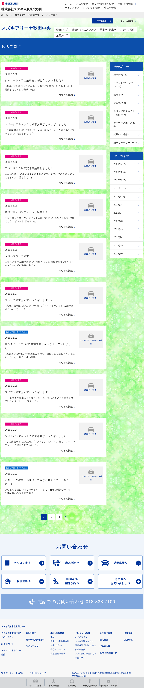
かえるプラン (81, 582)
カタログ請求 (106, 578)
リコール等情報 (18, 654)
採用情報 (128, 585)
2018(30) (119, 253)
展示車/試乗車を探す (103, 4)
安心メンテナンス (58, 594)
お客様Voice (7, 589)
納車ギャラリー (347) (125, 142)
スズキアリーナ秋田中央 (27, 15)
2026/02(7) (120, 180)
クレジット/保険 (91, 7)
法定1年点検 (56, 590)
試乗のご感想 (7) (123, 134)
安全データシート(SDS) (12, 618)
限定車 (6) (119, 94)
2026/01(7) (120, 188)
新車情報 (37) (121, 74)
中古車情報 (110, 7)
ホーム (68, 4)
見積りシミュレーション (57, 638)
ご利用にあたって (38, 618)
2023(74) (119, 213)
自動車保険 (80, 594)
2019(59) (119, 245)
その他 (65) (120, 102)
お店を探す (82, 4)
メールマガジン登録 (96, 638)
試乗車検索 (105, 591)
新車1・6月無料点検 (59, 586)
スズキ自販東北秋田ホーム (13, 571)
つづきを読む (66, 89)
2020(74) (119, 237)
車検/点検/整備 (125, 4)
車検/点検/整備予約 (108, 598)
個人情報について (9, 623)
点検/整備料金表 (57, 598)
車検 (52, 582)
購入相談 (104, 585)
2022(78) (119, 221)
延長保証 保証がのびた (85, 590)
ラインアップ (72, 7)
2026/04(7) (120, 164)
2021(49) (119, 229)
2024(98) (119, 204)
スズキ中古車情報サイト (57, 654)
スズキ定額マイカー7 (85, 586)
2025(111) (119, 196)
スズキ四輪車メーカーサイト (17, 638)
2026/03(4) (120, 172)
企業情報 (128, 578)
